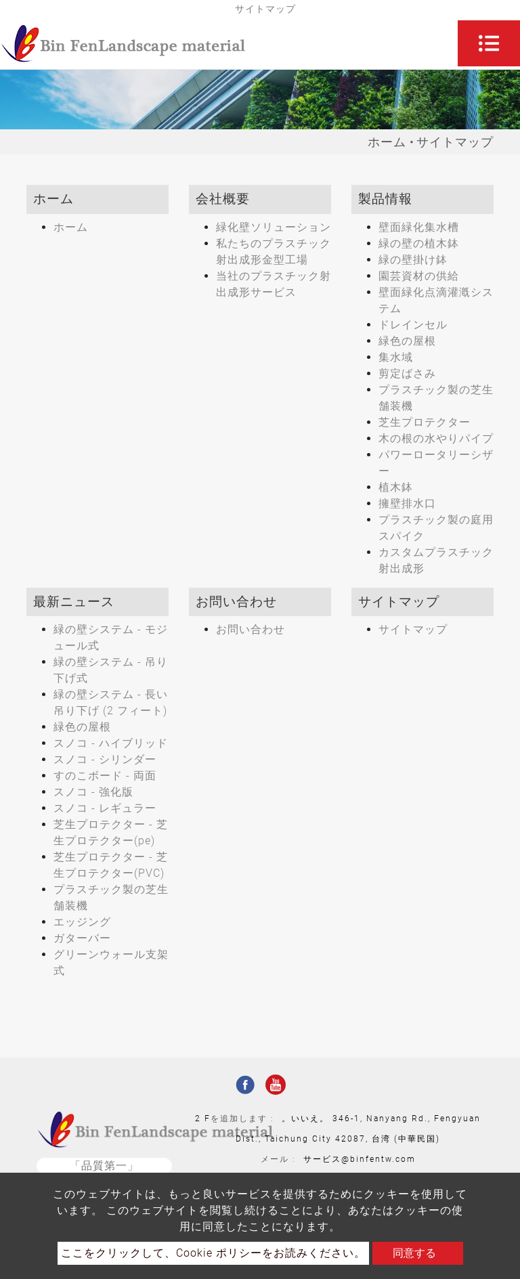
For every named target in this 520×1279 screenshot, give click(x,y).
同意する (414, 1253)
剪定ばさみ (407, 373)
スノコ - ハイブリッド (110, 743)
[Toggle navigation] (489, 43)
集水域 (395, 357)
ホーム (387, 142)
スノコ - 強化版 (93, 791)
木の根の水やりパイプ (436, 438)
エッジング (82, 921)
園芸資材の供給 (418, 275)
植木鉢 (395, 487)
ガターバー (82, 938)
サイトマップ (413, 629)
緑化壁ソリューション (273, 227)
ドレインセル (413, 324)
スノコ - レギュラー (104, 808)
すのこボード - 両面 (104, 775)
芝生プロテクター (424, 422)
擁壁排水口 (407, 503)
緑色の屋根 (407, 340)
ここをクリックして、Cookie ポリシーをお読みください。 (213, 1253)
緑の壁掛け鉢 (413, 259)
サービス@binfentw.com (359, 1159)
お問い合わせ (250, 629)
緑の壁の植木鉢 (418, 243)
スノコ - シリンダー (104, 759)
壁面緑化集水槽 (418, 227)
